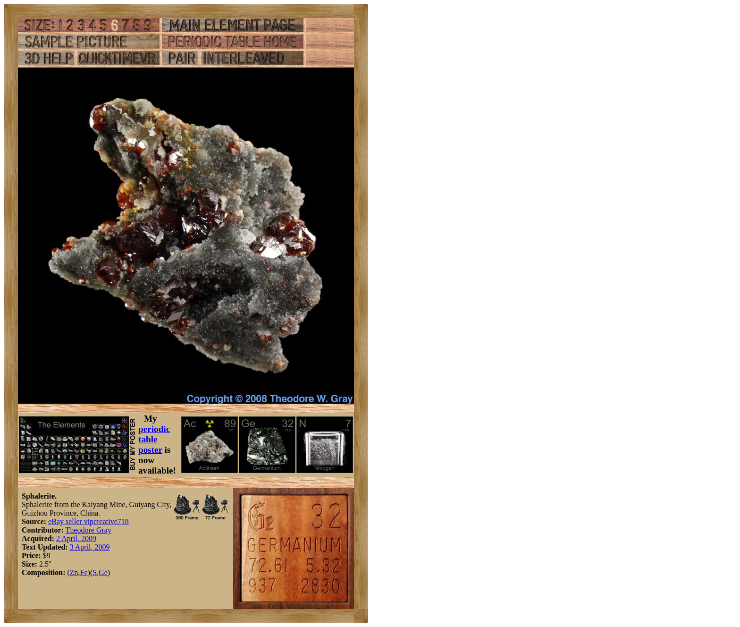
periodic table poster (154, 439)
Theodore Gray (88, 530)
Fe (84, 572)
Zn (74, 572)
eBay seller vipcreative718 (88, 521)
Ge (103, 572)
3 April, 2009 (90, 547)
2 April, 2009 (76, 538)
